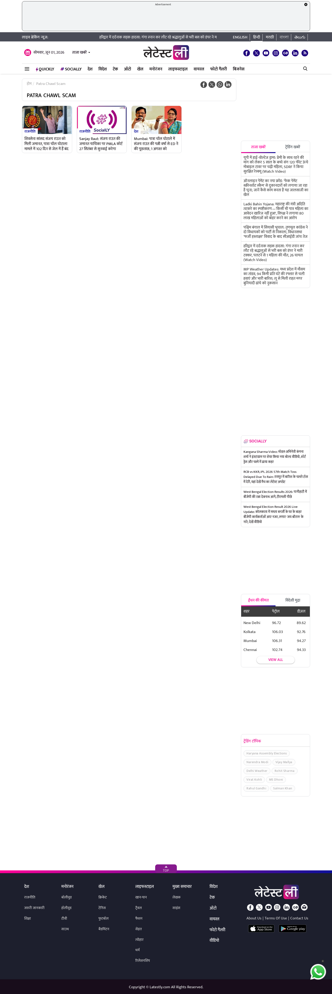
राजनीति (30, 131)
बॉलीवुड (66, 897)
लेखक (176, 897)
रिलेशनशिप (142, 961)
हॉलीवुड (66, 908)
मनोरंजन (155, 69)
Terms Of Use (276, 918)
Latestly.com (160, 987)
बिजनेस (238, 69)
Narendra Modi (257, 762)
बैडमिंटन (103, 929)
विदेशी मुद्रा (292, 600)
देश (90, 69)
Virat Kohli (254, 779)
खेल (140, 69)
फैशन (138, 919)
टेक (115, 69)
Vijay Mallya (284, 762)
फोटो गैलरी (218, 69)
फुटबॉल (103, 919)
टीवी (64, 919)
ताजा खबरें (79, 52)
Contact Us (299, 918)
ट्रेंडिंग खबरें (292, 147)
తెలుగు (299, 37)
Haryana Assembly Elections (266, 753)
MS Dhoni (276, 779)
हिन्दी (256, 37)
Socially (71, 69)
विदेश (102, 69)
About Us (253, 918)
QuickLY (45, 69)
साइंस (176, 908)
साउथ (65, 929)
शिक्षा (27, 919)
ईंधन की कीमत (258, 600)
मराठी (270, 37)
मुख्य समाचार (182, 887)
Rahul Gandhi (256, 788)
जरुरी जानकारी (34, 908)
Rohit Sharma (285, 770)
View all (275, 660)
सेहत (138, 929)
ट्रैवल (138, 908)
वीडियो (214, 941)
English (240, 37)
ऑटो (127, 69)
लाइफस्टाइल (178, 69)
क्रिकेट (102, 897)
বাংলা (284, 37)
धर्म (137, 950)
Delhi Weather (256, 770)
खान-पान (141, 897)
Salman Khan (282, 788)
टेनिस (102, 908)
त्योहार (139, 940)
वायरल (199, 69)
